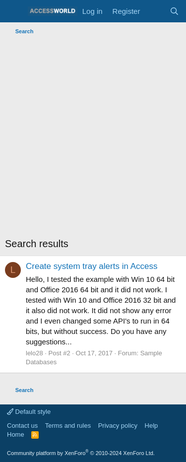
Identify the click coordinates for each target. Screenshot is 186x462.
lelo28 (34, 353)
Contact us (22, 425)
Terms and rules (68, 425)
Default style (29, 411)
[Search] (174, 11)
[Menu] (13, 11)
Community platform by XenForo (81, 453)
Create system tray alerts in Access (91, 266)
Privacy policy (117, 425)
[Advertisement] (93, 136)
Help (151, 425)
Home (15, 434)
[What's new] (154, 11)
